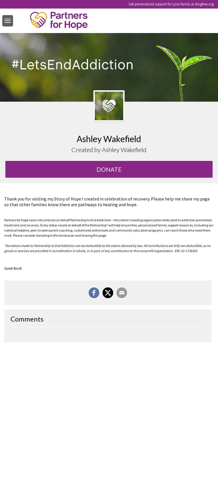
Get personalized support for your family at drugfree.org (171, 4)
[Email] (122, 293)
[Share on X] (108, 293)
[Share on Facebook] (94, 293)
